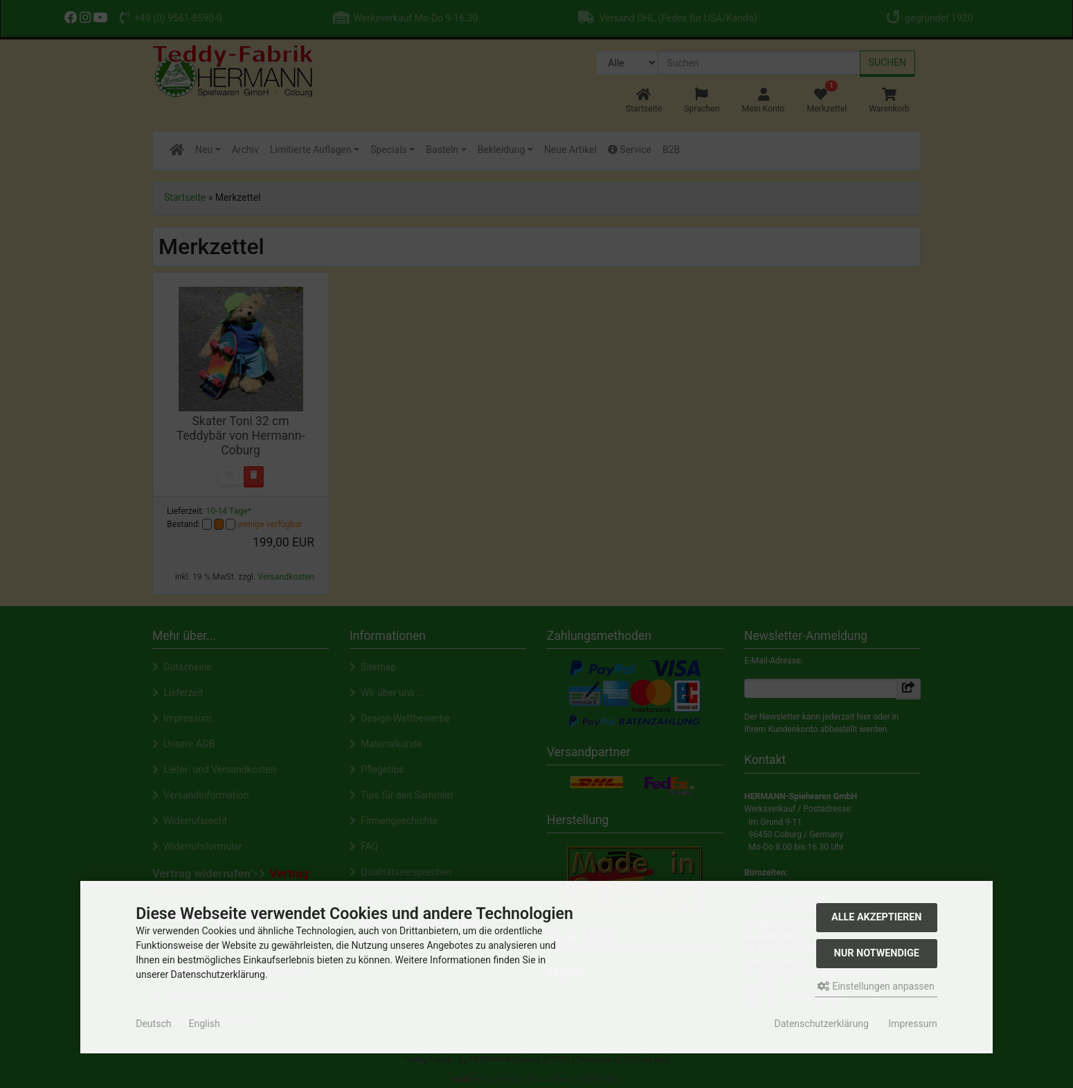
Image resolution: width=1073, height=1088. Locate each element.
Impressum (912, 1023)
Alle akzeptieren (876, 917)
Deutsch (153, 1023)
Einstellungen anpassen (876, 986)
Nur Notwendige (876, 953)
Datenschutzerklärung (822, 1023)
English (203, 1023)
